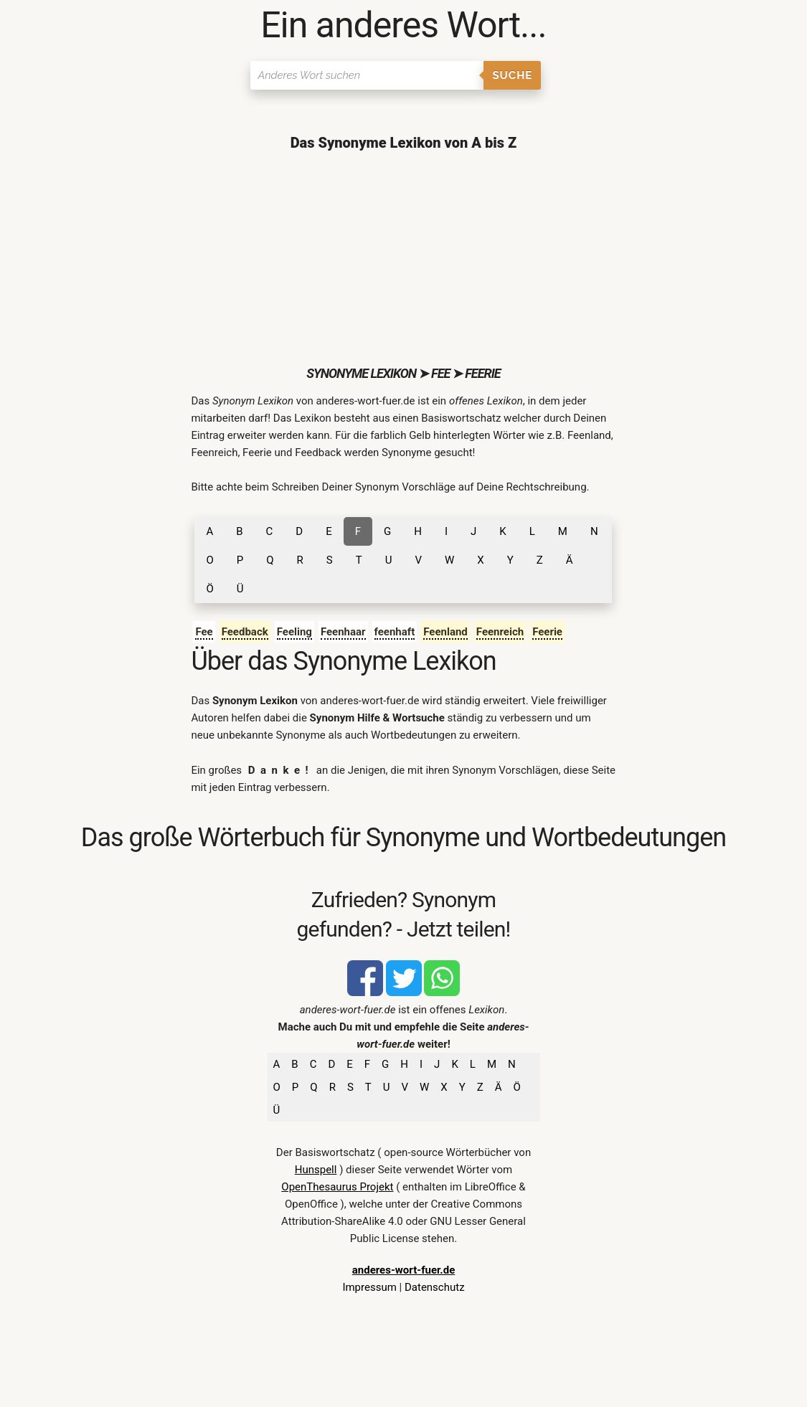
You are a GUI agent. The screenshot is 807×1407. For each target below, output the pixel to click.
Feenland (445, 631)
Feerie (547, 631)
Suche (512, 75)
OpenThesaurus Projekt (337, 1186)
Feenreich (500, 631)
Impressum (369, 1287)
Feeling (294, 631)
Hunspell (316, 1169)
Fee (203, 631)
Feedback (245, 631)
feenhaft (394, 631)
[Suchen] (366, 75)
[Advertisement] (403, 258)
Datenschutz (435, 1287)
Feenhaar (343, 631)
